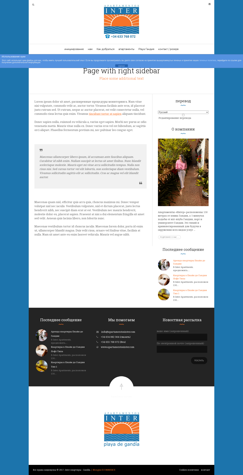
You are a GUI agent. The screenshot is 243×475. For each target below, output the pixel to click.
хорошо (121, 66)
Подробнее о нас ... (169, 237)
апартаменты (126, 49)
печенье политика (207, 60)
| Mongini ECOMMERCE (103, 469)
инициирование (74, 49)
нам (90, 49)
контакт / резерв (168, 49)
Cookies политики (189, 469)
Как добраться (105, 49)
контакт (205, 469)
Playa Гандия (146, 49)
